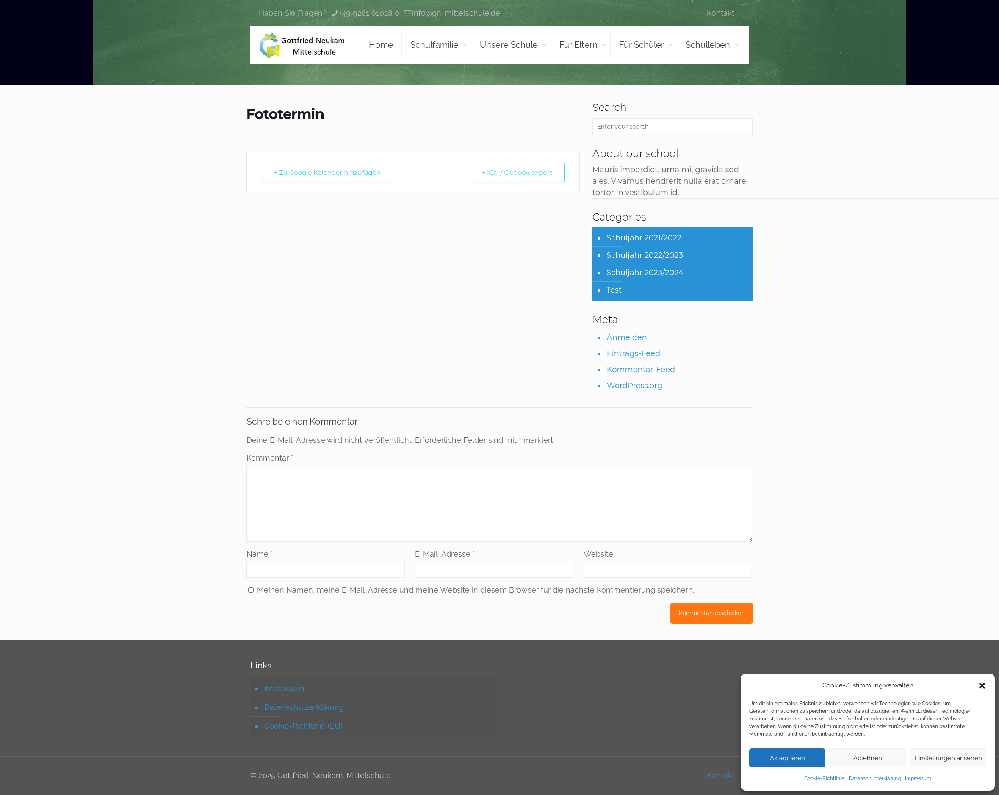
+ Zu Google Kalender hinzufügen (327, 172)
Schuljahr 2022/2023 (644, 255)
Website (598, 553)
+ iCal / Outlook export (517, 172)
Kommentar (269, 457)
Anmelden (627, 337)
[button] (982, 686)
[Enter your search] (672, 126)
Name (259, 553)
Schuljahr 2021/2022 (643, 238)
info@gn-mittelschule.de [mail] (456, 12)
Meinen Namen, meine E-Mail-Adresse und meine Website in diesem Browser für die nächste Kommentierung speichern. (475, 589)
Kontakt (720, 12)
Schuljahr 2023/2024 (645, 272)
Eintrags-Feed (633, 353)
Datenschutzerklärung (875, 778)
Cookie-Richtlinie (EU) (303, 725)
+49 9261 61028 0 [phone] (369, 12)
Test (614, 290)
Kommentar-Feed (641, 369)
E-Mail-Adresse (445, 553)
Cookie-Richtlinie (824, 778)
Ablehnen (867, 758)
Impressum (918, 778)
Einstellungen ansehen (948, 758)
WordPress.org (635, 385)
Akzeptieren (787, 758)
